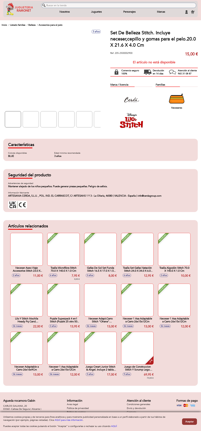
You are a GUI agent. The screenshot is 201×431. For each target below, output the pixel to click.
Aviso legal (72, 404)
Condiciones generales (138, 404)
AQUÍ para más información (69, 420)
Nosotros (64, 12)
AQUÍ (114, 426)
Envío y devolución (136, 408)
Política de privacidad (78, 408)
